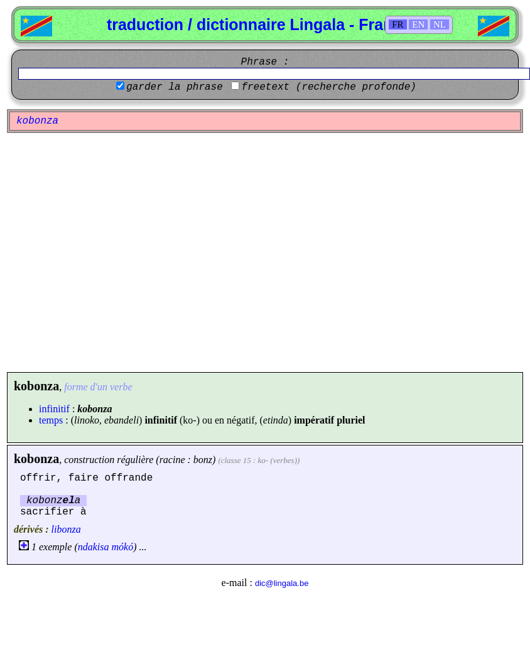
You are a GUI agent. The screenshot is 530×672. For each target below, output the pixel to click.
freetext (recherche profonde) (328, 87)
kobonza (36, 459)
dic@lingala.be (281, 583)
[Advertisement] (117, 252)
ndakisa (93, 546)
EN (418, 24)
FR (397, 24)
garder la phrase (174, 87)
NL (439, 24)
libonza (66, 529)
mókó (123, 546)
